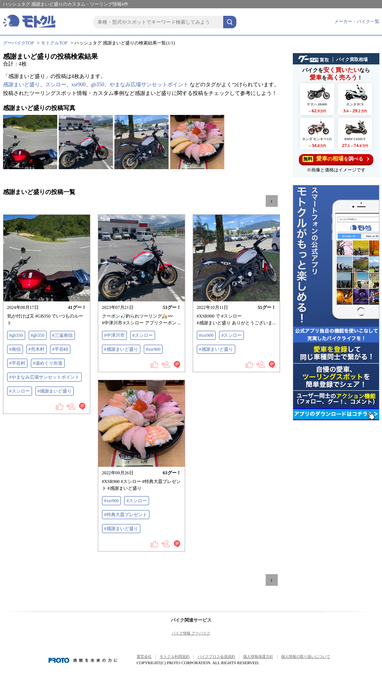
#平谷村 (17, 363)
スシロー (55, 84)
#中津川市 (114, 335)
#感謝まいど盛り (55, 391)
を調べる (336, 159)
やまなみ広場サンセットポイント (149, 84)
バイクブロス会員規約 (216, 656)
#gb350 (16, 335)
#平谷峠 (60, 349)
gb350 (97, 84)
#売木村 (36, 349)
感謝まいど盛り (21, 84)
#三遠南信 (62, 335)
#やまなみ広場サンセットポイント (44, 377)
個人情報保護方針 (258, 656)
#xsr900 (153, 349)
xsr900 (79, 84)
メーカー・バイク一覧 (356, 21)
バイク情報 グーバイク (191, 633)
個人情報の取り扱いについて (305, 656)
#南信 (15, 349)
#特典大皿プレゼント (125, 514)
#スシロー (19, 391)
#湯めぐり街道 (47, 363)
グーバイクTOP (18, 43)
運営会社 (144, 656)
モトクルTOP (54, 43)
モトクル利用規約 (175, 656)
